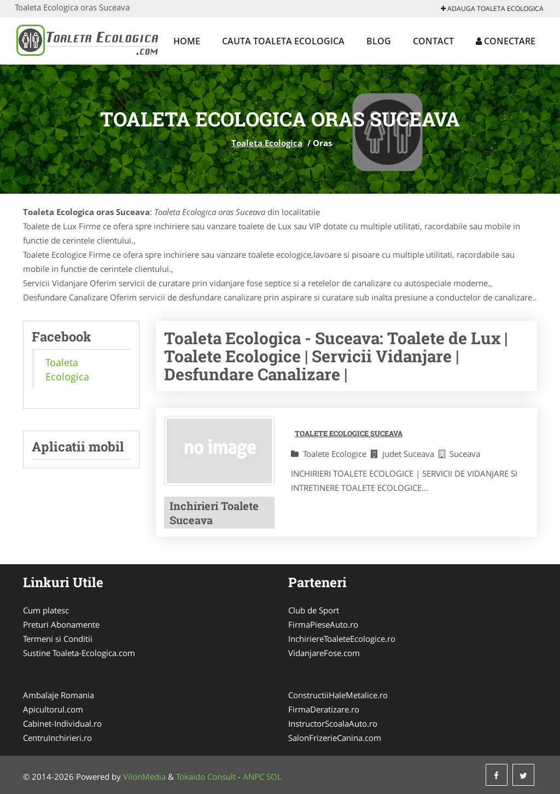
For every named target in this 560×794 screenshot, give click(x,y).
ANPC (253, 776)
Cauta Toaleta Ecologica (283, 41)
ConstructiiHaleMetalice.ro (338, 694)
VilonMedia (144, 776)
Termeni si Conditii (57, 638)
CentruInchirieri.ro (57, 737)
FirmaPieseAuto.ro (323, 624)
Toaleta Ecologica (266, 142)
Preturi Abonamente (61, 624)
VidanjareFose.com (324, 652)
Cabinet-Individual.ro (62, 723)
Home (186, 41)
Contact (433, 41)
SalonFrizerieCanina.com (334, 737)
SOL (274, 776)
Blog (378, 41)
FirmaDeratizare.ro (323, 709)
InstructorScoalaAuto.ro (332, 723)
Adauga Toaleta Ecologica (492, 8)
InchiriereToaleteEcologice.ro (341, 638)
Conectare (505, 41)
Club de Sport (313, 610)
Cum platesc (46, 610)
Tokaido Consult (206, 776)
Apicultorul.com (53, 709)
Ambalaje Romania (58, 694)
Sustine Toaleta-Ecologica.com (79, 652)
